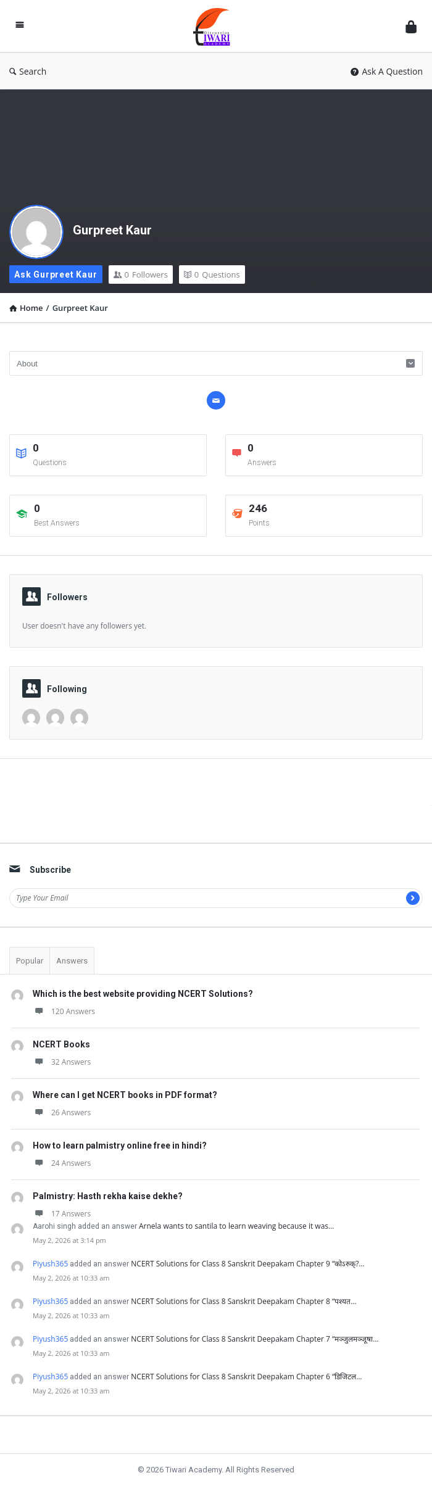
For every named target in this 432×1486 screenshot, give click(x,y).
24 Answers (62, 1163)
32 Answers (62, 1062)
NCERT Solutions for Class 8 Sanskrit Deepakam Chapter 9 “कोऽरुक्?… (247, 1263)
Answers (72, 960)
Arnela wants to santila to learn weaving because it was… (236, 1226)
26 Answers (62, 1112)
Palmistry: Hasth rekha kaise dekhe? (108, 1196)
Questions (212, 274)
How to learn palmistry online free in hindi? (120, 1145)
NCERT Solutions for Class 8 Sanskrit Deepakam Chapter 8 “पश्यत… (243, 1301)
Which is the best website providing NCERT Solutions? (143, 994)
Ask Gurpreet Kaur (56, 274)
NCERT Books (61, 1044)
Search (27, 71)
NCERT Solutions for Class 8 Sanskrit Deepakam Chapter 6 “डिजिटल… (246, 1376)
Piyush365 (50, 1263)
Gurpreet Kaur (112, 230)
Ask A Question (387, 71)
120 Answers (64, 1011)
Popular (29, 960)
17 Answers (62, 1213)
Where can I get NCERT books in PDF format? (125, 1095)
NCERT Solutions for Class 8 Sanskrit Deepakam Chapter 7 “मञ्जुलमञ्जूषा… (254, 1339)
